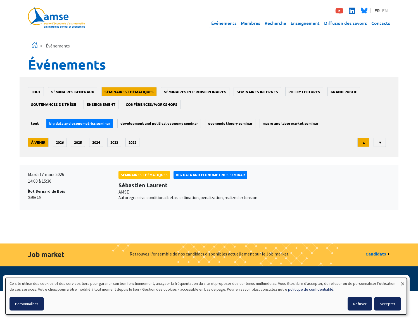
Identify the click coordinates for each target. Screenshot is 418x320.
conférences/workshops (151, 104)
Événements (223, 23)
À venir (38, 142)
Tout (36, 91)
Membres (250, 23)
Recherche (275, 23)
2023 (114, 142)
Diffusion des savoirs (345, 23)
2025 (78, 142)
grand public (344, 91)
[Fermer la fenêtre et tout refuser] (402, 281)
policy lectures (304, 91)
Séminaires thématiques (129, 91)
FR (377, 10)
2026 (60, 142)
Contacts (380, 23)
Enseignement (305, 23)
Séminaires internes (257, 91)
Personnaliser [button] (26, 303)
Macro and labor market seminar (290, 123)
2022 (132, 142)
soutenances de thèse (53, 104)
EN (385, 10)
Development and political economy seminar (159, 123)
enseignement (101, 104)
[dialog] (206, 296)
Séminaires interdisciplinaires (195, 91)
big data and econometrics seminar (79, 123)
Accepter (387, 303)
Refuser (360, 303)
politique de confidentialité (310, 289)
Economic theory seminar (230, 123)
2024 (96, 142)
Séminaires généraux (72, 91)
